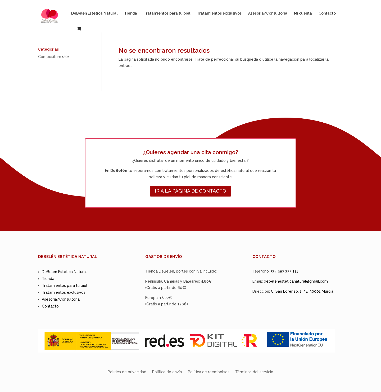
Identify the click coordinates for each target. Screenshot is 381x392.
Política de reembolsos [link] (208, 372)
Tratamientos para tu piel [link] (167, 13)
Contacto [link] (327, 13)
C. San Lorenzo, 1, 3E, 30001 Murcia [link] (302, 291)
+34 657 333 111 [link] (284, 271)
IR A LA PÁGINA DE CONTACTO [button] (190, 191)
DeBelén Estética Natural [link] (94, 13)
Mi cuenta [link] (303, 13)
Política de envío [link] (167, 372)
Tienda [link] (130, 13)
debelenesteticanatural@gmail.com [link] (296, 281)
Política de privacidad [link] (127, 372)
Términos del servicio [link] (254, 372)
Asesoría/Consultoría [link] (267, 13)
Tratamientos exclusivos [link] (219, 13)
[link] (54, 16)
